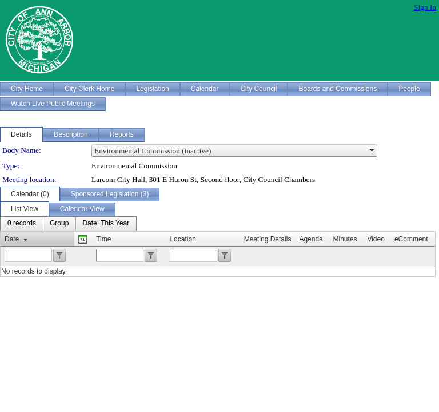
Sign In (425, 7)
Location (182, 239)
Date (12, 239)
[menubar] (68, 223)
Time (103, 239)
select (372, 150)
